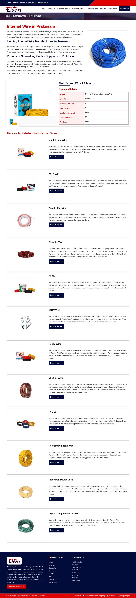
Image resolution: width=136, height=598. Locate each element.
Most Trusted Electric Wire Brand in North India (27, 2)
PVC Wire (54, 412)
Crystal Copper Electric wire (63, 513)
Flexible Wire (55, 242)
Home (43, 9)
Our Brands (112, 9)
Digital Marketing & (111, 596)
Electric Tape (93, 9)
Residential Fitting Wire (61, 446)
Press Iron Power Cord (61, 479)
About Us (51, 9)
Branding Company (124, 596)
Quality (103, 9)
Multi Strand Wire (58, 140)
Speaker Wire (56, 378)
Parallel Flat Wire (58, 208)
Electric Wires (63, 9)
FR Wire (53, 276)
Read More (56, 156)
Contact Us (124, 9)
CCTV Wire (54, 310)
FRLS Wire (54, 174)
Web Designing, (100, 596)
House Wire (55, 344)
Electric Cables (79, 9)
